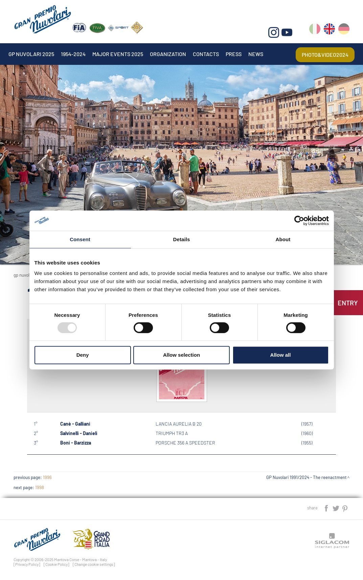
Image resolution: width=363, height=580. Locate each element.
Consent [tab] (80, 239)
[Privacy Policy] (27, 564)
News (255, 54)
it (314, 30)
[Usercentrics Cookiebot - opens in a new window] (299, 221)
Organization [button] (168, 54)
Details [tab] (181, 239)
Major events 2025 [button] (117, 54)
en (329, 30)
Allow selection (181, 355)
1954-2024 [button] (73, 54)
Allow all (280, 355)
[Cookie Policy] (56, 564)
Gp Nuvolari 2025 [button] (31, 54)
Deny (82, 355)
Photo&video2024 (325, 54)
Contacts (206, 54)
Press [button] (234, 54)
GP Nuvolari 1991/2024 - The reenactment (306, 477)
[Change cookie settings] (94, 564)
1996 (47, 477)
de (343, 30)
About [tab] (283, 239)
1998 (39, 487)
